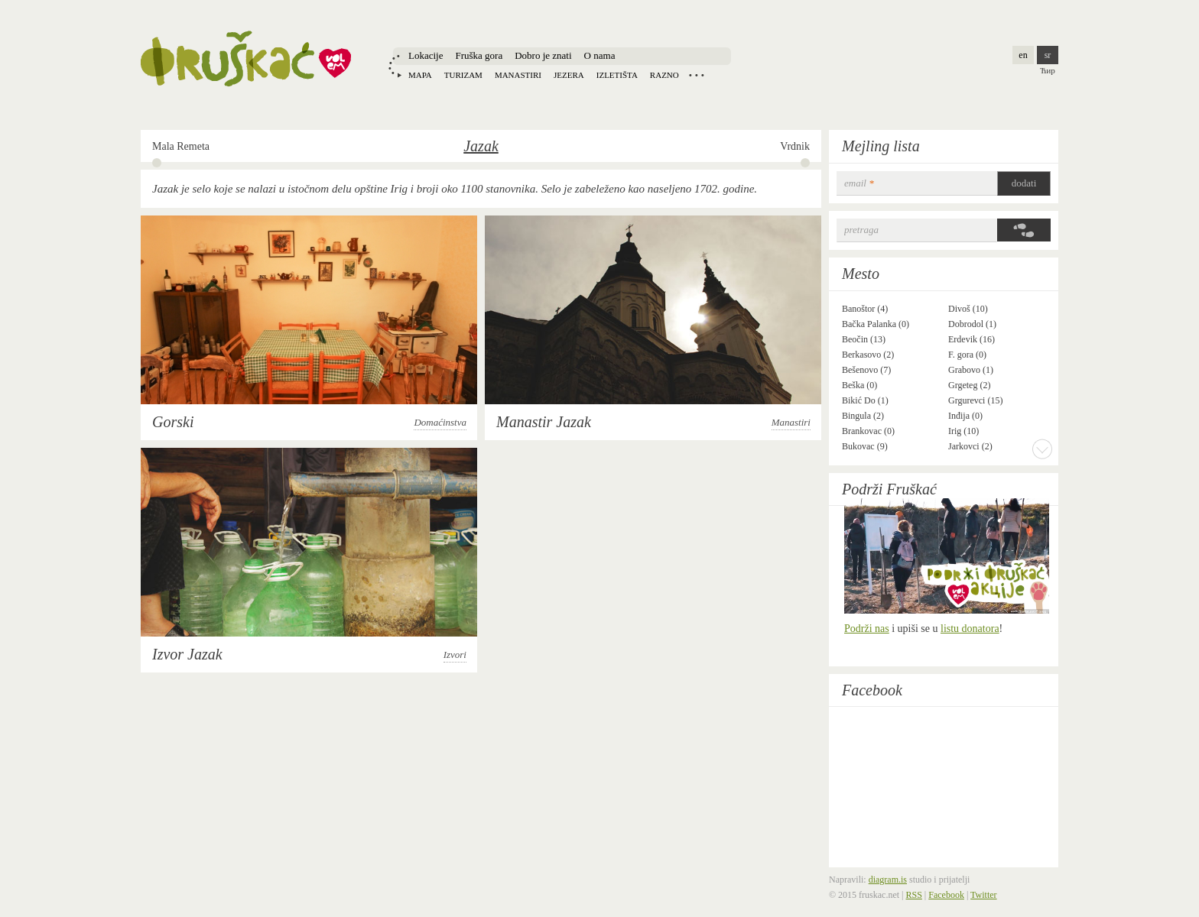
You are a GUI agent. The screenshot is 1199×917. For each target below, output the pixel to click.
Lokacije (425, 55)
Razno (664, 74)
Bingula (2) (863, 415)
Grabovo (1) (970, 370)
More (1042, 448)
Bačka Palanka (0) (875, 324)
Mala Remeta (181, 146)
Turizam (463, 74)
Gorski (172, 421)
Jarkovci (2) (970, 446)
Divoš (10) (968, 308)
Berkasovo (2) (868, 354)
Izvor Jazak (187, 654)
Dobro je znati (543, 55)
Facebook (872, 690)
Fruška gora (478, 55)
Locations (696, 74)
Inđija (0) (965, 415)
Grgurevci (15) (975, 400)
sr (1048, 55)
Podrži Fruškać (889, 489)
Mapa (420, 74)
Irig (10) (963, 431)
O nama (600, 55)
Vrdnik (795, 146)
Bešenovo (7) (866, 370)
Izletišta (617, 74)
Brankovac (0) (868, 431)
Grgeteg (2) (969, 385)
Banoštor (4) (865, 308)
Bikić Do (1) (865, 400)
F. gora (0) (967, 354)
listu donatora (970, 628)
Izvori (455, 654)
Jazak (481, 146)
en (1023, 55)
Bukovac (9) (865, 446)
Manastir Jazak (543, 421)
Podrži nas (866, 628)
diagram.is (888, 879)
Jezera (569, 74)
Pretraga (861, 229)
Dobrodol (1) (972, 324)
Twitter (983, 894)
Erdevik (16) (971, 339)
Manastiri (518, 74)
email (859, 183)
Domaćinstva (440, 422)
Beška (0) (859, 385)
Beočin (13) (863, 339)
